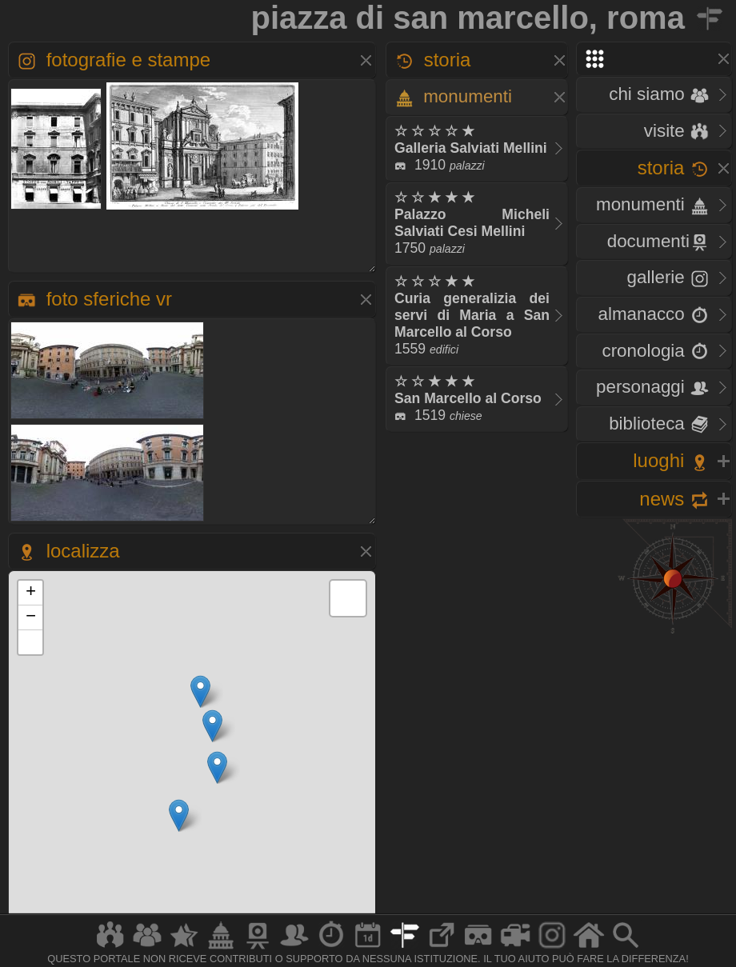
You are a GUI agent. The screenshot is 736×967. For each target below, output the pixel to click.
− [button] (31, 617)
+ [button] (31, 593)
